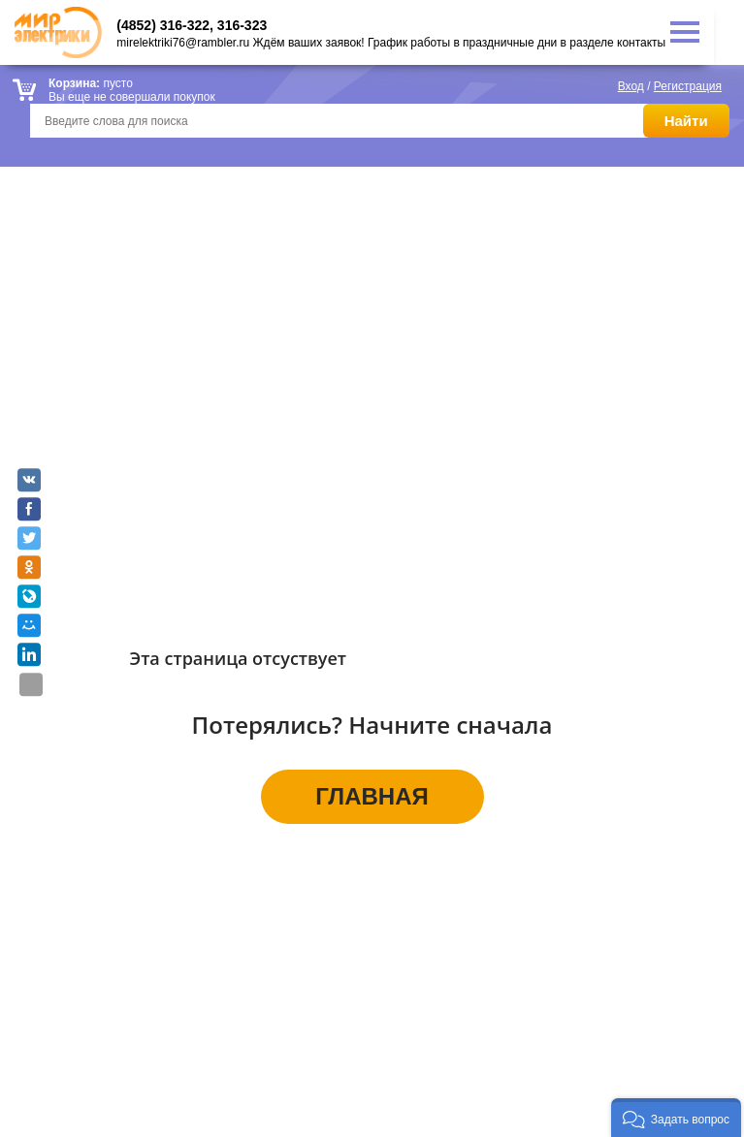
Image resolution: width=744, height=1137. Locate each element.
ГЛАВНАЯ (371, 796)
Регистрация (688, 86)
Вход (631, 86)
